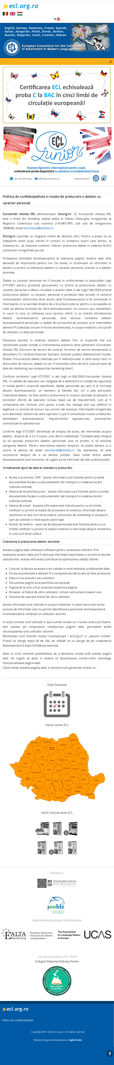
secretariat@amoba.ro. (38, 228)
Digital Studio (75, 1040)
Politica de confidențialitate (17, 1020)
